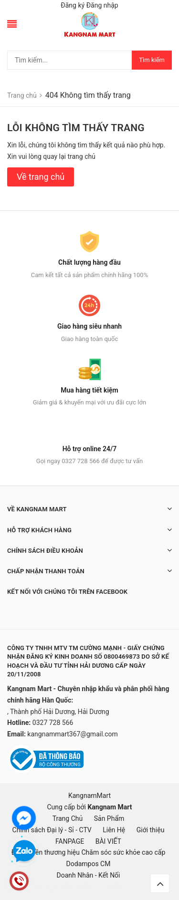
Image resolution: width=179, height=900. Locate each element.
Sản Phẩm (109, 818)
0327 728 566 (53, 722)
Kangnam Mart (109, 807)
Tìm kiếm (152, 59)
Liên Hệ (114, 830)
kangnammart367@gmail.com (72, 734)
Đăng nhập (102, 5)
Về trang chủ (40, 177)
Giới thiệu (151, 830)
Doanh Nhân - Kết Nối (88, 875)
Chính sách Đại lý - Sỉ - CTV (52, 830)
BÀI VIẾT (108, 841)
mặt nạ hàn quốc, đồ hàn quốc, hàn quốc (60, 886)
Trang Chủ (68, 818)
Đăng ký (72, 5)
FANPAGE (69, 841)
